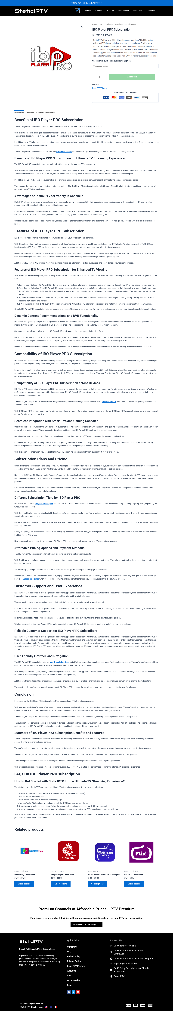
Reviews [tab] (30, 113)
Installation (150, 11)
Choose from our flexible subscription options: (112, 61)
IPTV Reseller (123, 11)
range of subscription (44, 503)
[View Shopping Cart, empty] (77, 11)
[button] (82, 27)
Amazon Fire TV (109, 402)
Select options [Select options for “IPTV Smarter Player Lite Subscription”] (97, 884)
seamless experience (30, 579)
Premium (88, 11)
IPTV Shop (137, 11)
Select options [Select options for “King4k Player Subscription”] (61, 884)
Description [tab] (19, 113)
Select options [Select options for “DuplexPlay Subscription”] (24, 884)
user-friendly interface (59, 662)
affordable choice (64, 151)
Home (94, 24)
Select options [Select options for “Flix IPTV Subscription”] (134, 884)
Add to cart (132, 77)
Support (98, 11)
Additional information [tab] (46, 113)
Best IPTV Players (106, 24)
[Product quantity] (99, 77)
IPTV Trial (110, 11)
